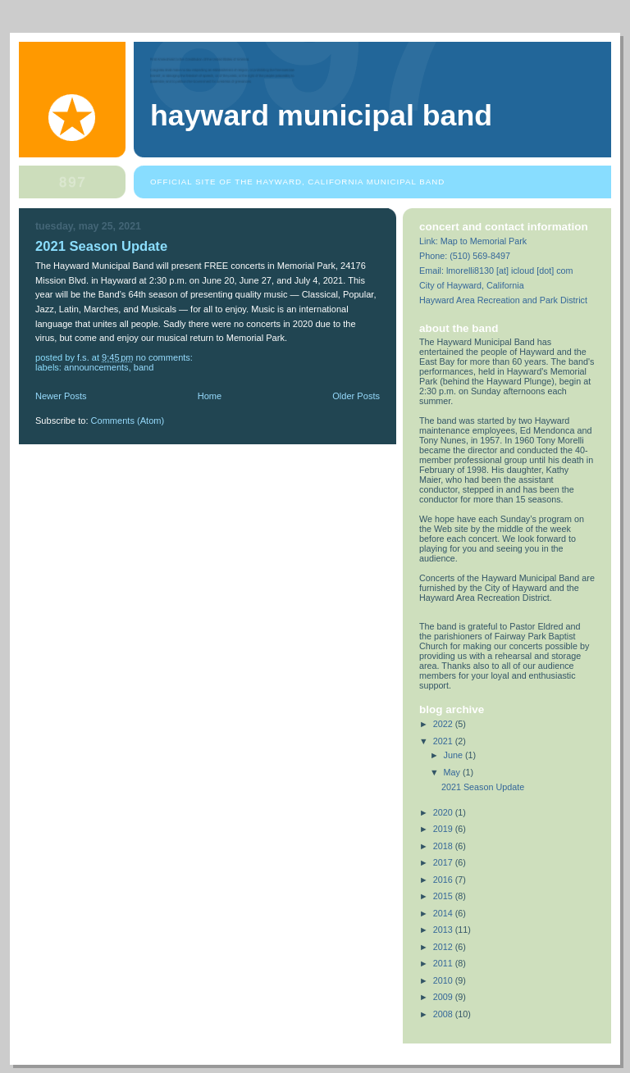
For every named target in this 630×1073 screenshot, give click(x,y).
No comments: (165, 357)
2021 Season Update (101, 246)
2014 (444, 913)
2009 (444, 997)
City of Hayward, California (471, 285)
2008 (444, 1014)
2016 (444, 879)
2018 (444, 846)
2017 (444, 862)
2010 (444, 980)
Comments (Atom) (128, 420)
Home (209, 396)
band (144, 367)
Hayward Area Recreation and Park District (503, 300)
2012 (444, 947)
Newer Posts (61, 396)
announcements (96, 367)
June (454, 755)
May (453, 772)
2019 (444, 829)
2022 (444, 724)
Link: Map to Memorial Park (473, 241)
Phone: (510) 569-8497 (464, 256)
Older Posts (356, 396)
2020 (444, 812)
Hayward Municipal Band (321, 115)
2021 (444, 741)
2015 (444, 896)
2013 (444, 929)
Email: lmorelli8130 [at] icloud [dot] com (496, 270)
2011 (444, 963)
